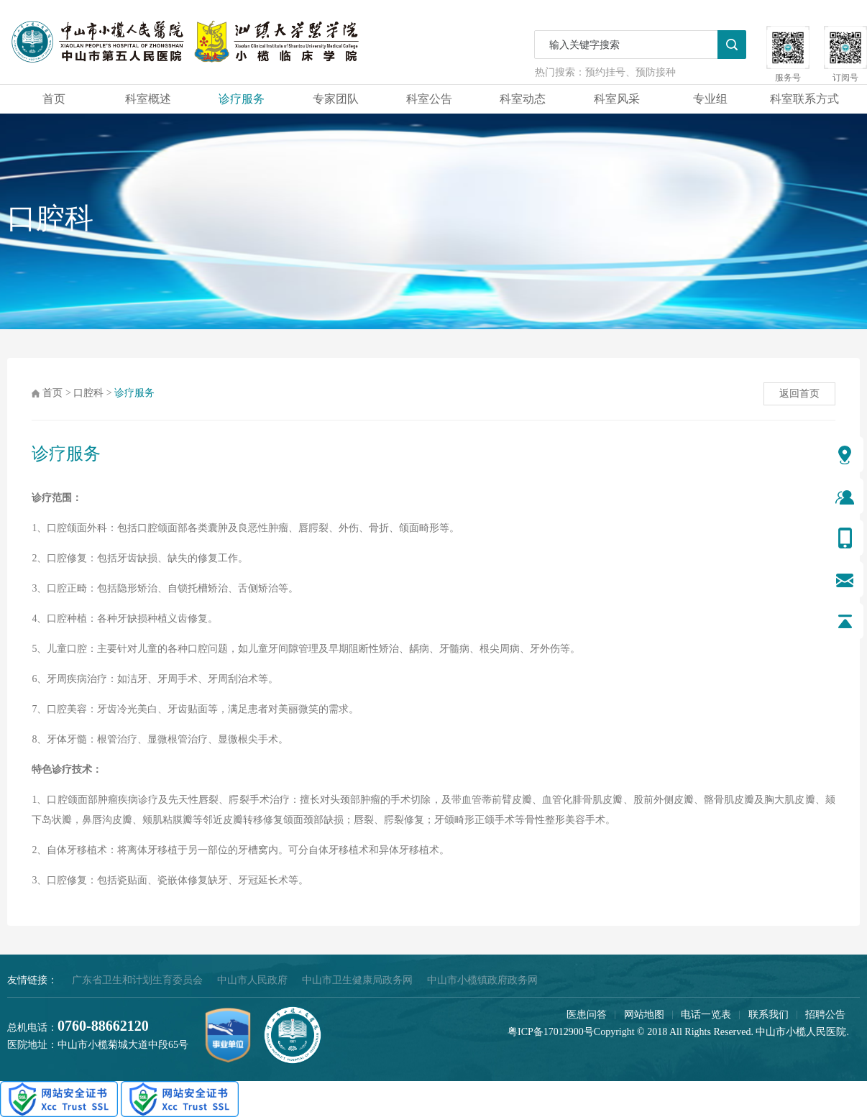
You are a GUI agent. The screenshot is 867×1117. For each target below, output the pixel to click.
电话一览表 (706, 1014)
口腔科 (88, 392)
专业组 (710, 99)
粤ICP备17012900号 (551, 1031)
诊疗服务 (242, 99)
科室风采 (617, 99)
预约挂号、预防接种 (630, 72)
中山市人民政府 (252, 980)
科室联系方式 (804, 99)
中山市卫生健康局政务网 (357, 980)
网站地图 (644, 1014)
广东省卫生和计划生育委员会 (137, 980)
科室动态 (523, 99)
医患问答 (586, 1014)
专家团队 (336, 99)
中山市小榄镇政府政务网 (482, 980)
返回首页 (799, 393)
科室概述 (148, 99)
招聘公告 (825, 1014)
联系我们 (768, 1014)
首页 (53, 99)
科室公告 (429, 99)
